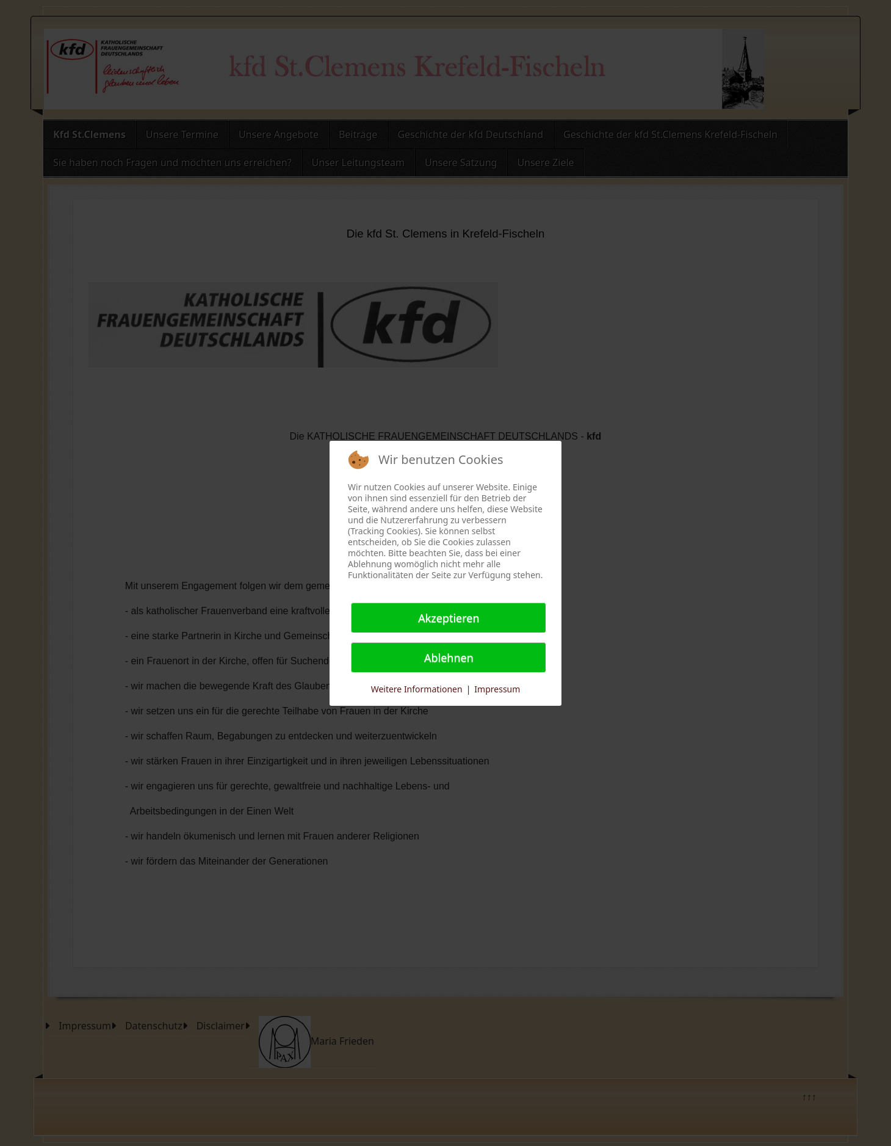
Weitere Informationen (417, 689)
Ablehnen (449, 657)
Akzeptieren (448, 618)
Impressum (497, 689)
